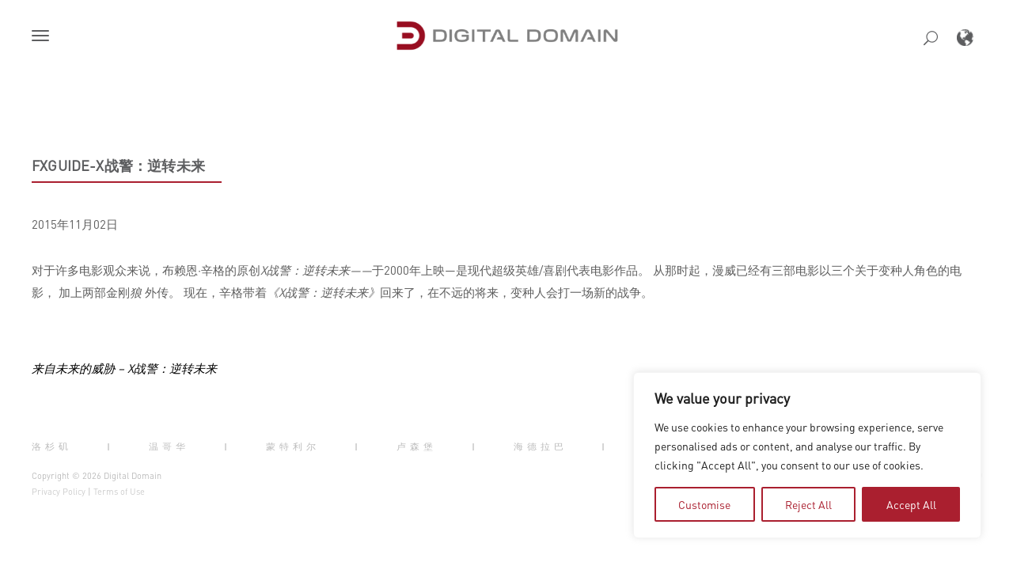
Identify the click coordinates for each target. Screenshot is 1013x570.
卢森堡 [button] (416, 446)
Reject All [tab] (808, 504)
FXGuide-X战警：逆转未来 (118, 165)
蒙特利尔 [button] (293, 446)
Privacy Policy (58, 491)
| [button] (110, 446)
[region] (807, 455)
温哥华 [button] (169, 446)
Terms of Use (119, 491)
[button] (43, 37)
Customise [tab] (704, 504)
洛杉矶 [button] (52, 446)
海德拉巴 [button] (540, 446)
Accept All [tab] (911, 504)
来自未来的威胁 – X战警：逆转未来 (124, 368)
